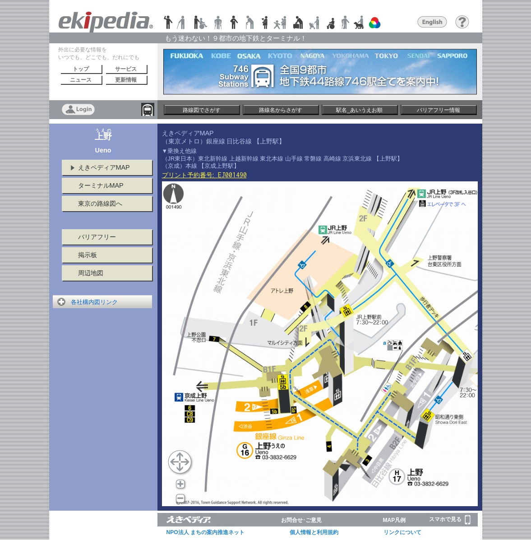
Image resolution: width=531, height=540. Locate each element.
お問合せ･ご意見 (301, 520)
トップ (81, 69)
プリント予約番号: (204, 175)
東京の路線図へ (100, 203)
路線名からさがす (280, 110)
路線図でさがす (202, 110)
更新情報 (126, 80)
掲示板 (87, 254)
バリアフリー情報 (438, 110)
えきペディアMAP (104, 167)
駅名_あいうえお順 (359, 110)
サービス (126, 69)
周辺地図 (90, 273)
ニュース (81, 80)
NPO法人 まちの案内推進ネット (205, 532)
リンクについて (402, 532)
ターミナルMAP (101, 185)
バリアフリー (97, 236)
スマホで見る (450, 520)
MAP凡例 (394, 520)
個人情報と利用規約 (314, 532)
